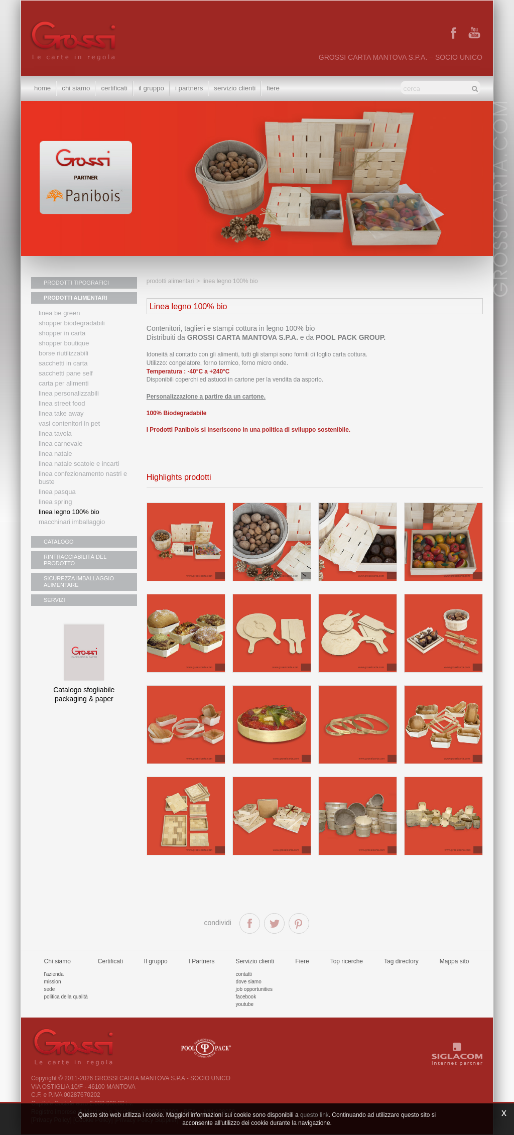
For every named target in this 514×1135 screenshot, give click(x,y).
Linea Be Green (59, 313)
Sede (49, 989)
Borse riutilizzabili (63, 353)
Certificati (114, 88)
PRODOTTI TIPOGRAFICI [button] (76, 283)
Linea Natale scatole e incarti (79, 463)
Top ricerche (346, 961)
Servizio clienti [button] (234, 88)
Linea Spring (55, 502)
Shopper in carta (62, 333)
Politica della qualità (66, 996)
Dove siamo (249, 981)
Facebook (246, 996)
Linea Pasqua (57, 491)
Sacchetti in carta (63, 363)
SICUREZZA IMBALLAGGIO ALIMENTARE (79, 581)
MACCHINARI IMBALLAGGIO (72, 522)
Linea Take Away (61, 413)
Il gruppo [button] (151, 88)
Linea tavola (55, 433)
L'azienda (54, 974)
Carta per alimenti (64, 383)
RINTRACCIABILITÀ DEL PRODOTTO (75, 560)
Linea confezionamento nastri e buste (83, 477)
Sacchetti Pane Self (66, 373)
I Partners (189, 88)
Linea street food (62, 403)
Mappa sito (454, 961)
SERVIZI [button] (54, 600)
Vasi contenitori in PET (69, 423)
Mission (52, 981)
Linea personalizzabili (69, 393)
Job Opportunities (254, 989)
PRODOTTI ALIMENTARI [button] (75, 298)
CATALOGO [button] (59, 542)
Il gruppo (156, 961)
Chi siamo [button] (76, 88)
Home (42, 88)
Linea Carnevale (60, 443)
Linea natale (55, 453)
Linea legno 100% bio (230, 281)
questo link (314, 1114)
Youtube (245, 1004)
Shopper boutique (64, 343)
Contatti (244, 974)
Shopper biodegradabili (72, 323)
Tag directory (401, 961)
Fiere (273, 88)
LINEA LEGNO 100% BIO (69, 512)
